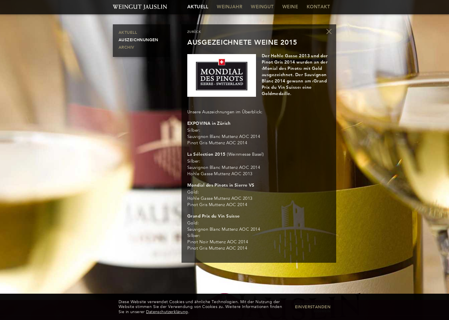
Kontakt (318, 7)
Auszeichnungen (138, 40)
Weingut (262, 7)
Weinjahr (229, 7)
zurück (194, 32)
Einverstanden (312, 307)
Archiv (126, 48)
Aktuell (197, 7)
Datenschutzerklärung (167, 311)
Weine (290, 7)
